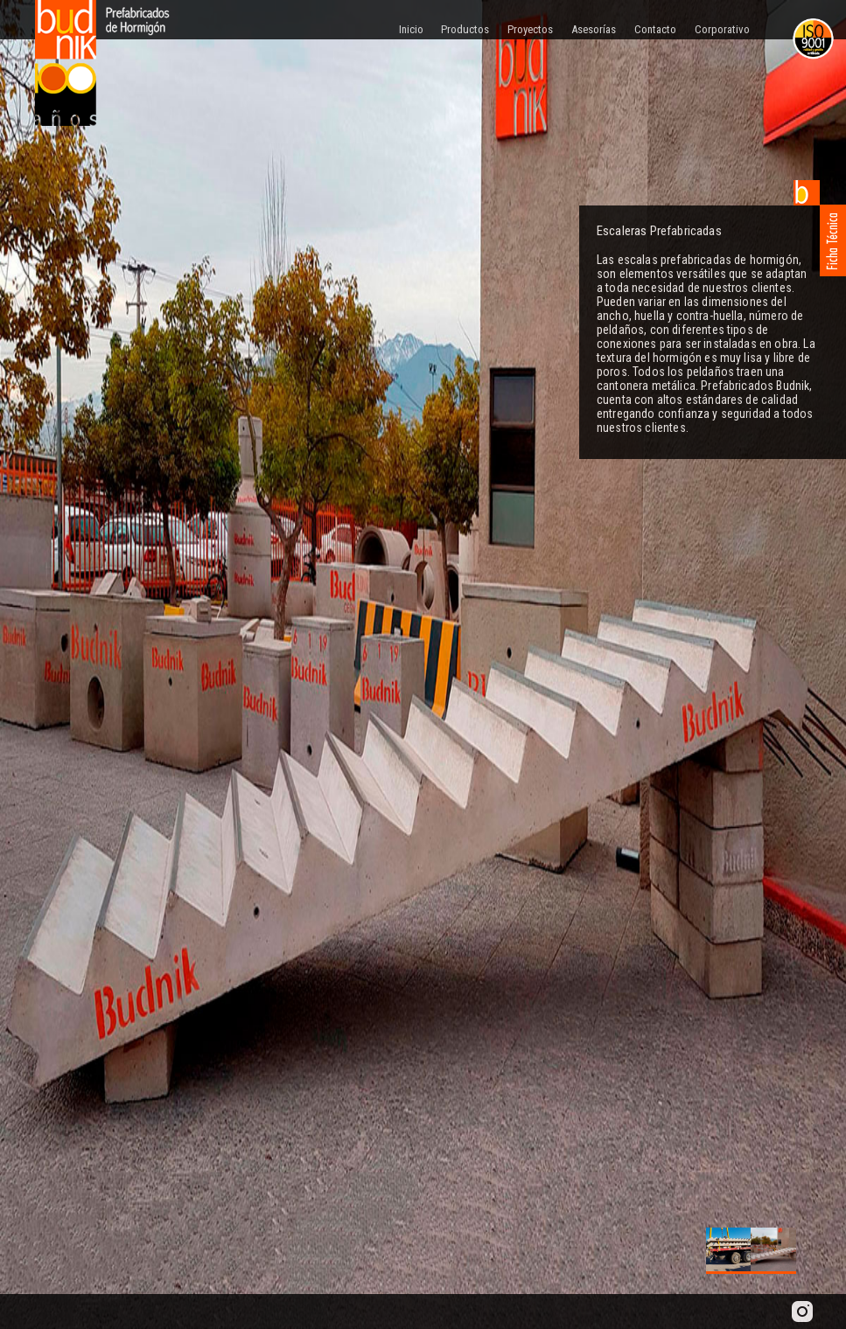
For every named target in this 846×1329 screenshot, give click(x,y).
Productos (465, 29)
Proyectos (530, 29)
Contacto (655, 29)
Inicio (411, 29)
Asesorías (593, 29)
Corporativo (722, 29)
